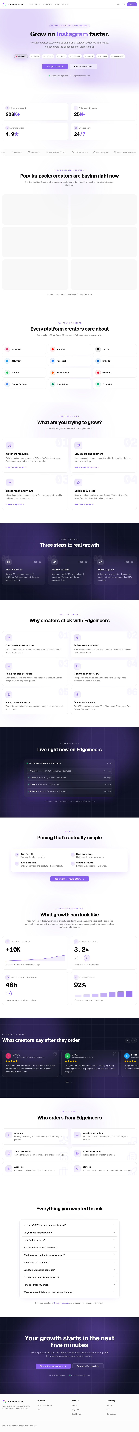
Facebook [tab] (75, 56)
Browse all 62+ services (88, 1366)
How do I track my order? (69, 1284)
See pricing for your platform (70, 879)
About (109, 1405)
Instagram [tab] (21, 56)
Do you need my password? (69, 1232)
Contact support (61, 1303)
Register (75, 1409)
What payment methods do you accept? (69, 1255)
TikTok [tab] (35, 56)
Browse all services (83, 66)
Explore (48, 4)
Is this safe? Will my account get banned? (69, 1225)
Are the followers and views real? (69, 1247)
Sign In (132, 4)
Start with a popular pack (53, 1366)
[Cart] (123, 4)
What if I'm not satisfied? (69, 1262)
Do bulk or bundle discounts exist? (69, 1277)
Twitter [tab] (61, 56)
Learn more (61, 4)
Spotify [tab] (89, 56)
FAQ (108, 1409)
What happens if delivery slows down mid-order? (69, 1292)
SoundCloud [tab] (117, 56)
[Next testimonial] (134, 1040)
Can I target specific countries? (69, 1269)
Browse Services (44, 1405)
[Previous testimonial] (127, 1040)
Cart (39, 1409)
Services (35, 4)
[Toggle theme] (118, 4)
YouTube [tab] (48, 56)
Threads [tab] (102, 56)
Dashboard (76, 1414)
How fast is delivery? (69, 1240)
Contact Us (111, 1414)
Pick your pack (55, 66)
